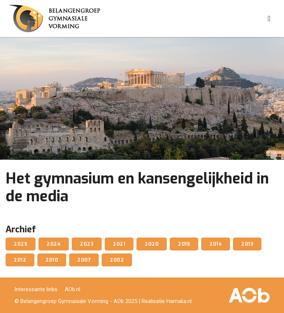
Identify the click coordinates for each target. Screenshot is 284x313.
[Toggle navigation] (269, 18)
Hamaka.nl (179, 301)
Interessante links (35, 289)
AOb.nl (72, 289)
